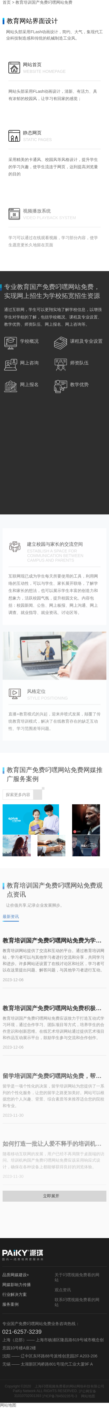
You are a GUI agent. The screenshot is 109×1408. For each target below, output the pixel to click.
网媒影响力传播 (16, 1284)
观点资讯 (63, 1289)
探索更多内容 (24, 798)
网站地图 (88, 1396)
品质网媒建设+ (15, 1274)
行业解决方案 (14, 1294)
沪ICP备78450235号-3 (59, 1396)
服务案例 (10, 1304)
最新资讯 (11, 921)
